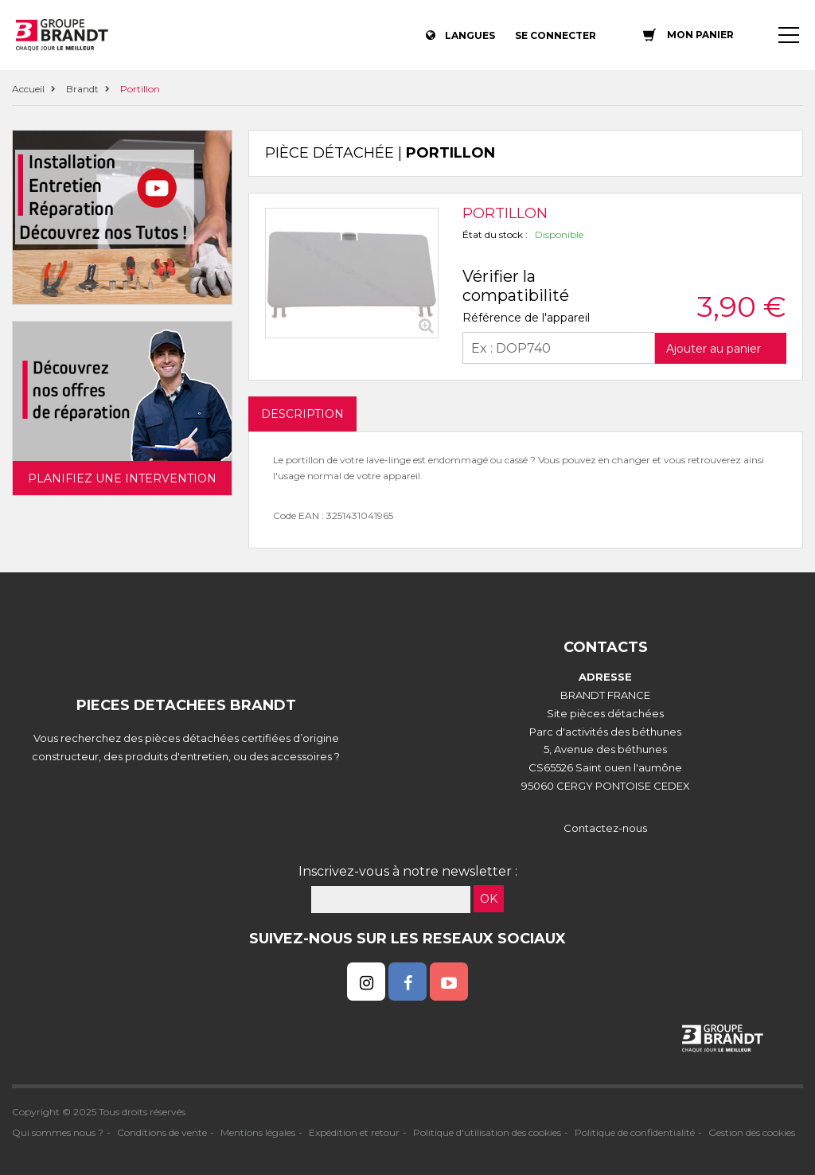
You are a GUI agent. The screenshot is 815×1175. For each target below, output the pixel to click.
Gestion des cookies (751, 1132)
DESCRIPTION (302, 414)
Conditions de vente (162, 1132)
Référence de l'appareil (526, 317)
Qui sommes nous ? (57, 1132)
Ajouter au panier (713, 349)
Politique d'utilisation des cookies (487, 1132)
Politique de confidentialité (635, 1132)
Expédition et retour (354, 1132)
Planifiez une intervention (122, 478)
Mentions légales (257, 1132)
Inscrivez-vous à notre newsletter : (407, 871)
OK (488, 899)
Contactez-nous (605, 828)
